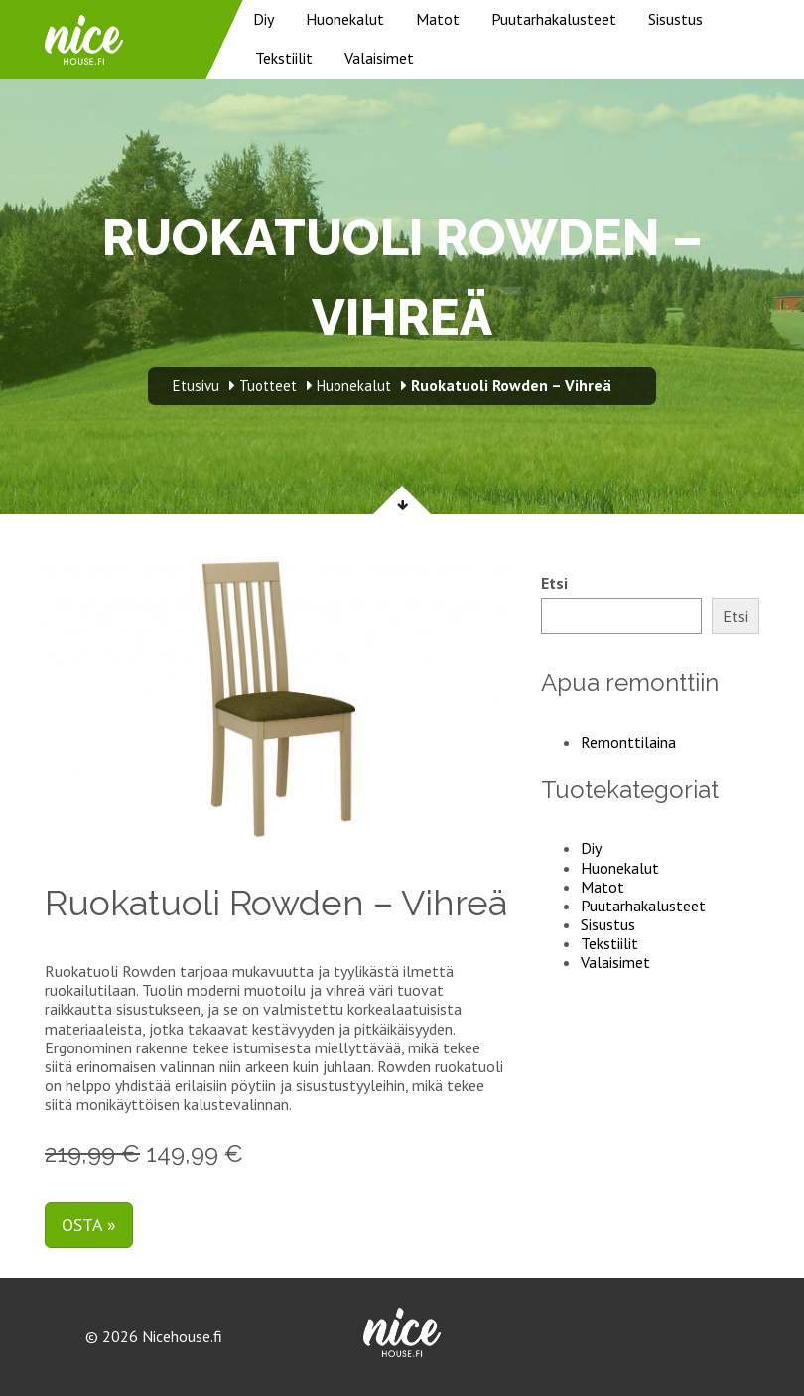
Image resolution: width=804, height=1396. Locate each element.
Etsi (554, 583)
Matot (438, 19)
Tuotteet (268, 385)
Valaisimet (379, 58)
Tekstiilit (284, 58)
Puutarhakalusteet (553, 19)
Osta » (89, 1224)
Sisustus (675, 19)
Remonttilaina (628, 742)
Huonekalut (345, 19)
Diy (263, 19)
